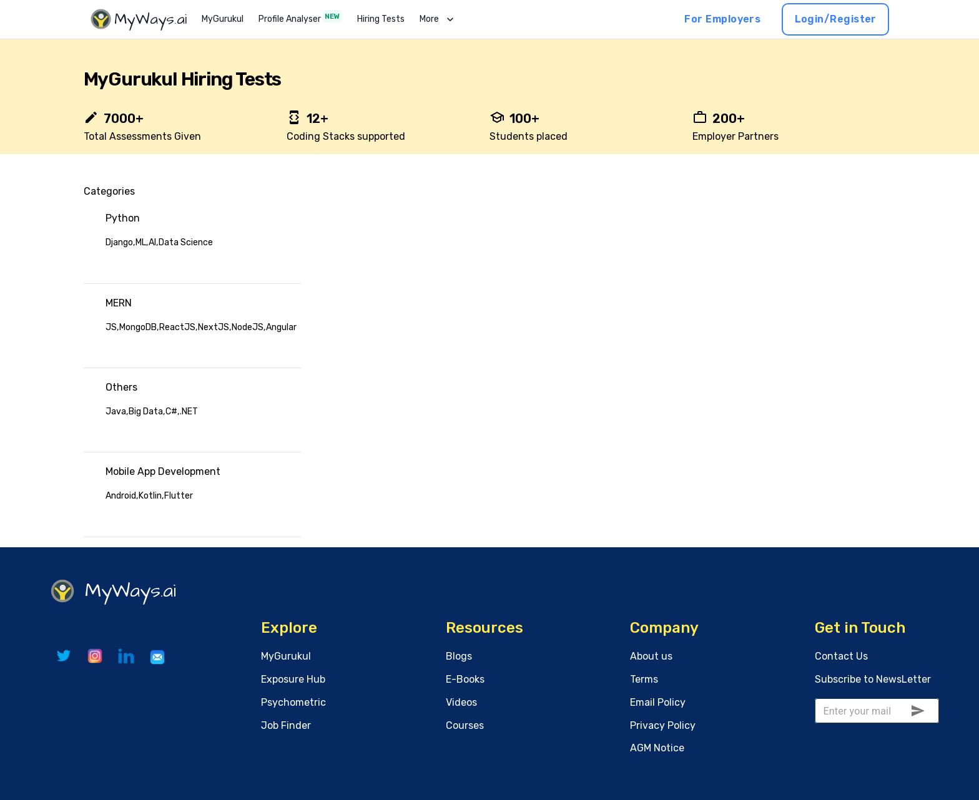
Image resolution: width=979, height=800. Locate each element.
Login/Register (835, 19)
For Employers (722, 19)
